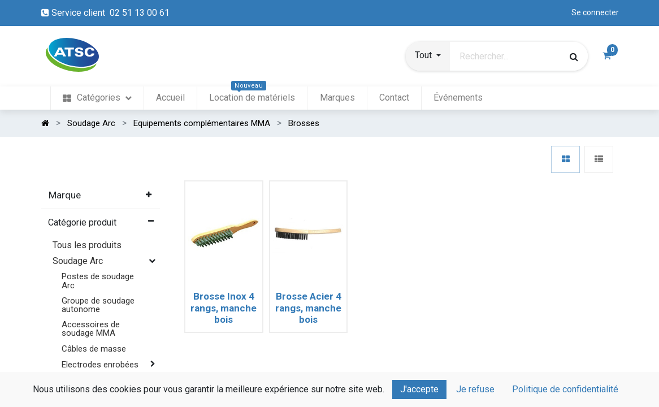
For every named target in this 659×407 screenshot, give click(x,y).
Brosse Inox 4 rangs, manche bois (223, 308)
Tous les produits (87, 245)
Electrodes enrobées (100, 365)
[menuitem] (97, 98)
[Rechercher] (574, 56)
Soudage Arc (78, 261)
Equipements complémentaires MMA (94, 388)
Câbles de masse (94, 349)
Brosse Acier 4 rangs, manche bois (308, 308)
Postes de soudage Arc (98, 280)
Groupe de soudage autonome (98, 305)
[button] (428, 56)
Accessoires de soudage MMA (91, 328)
